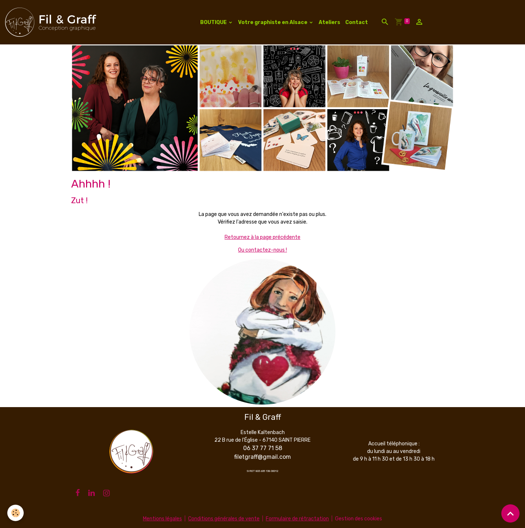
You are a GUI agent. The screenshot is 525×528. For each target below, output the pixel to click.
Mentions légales (162, 519)
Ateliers (329, 22)
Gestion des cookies (358, 519)
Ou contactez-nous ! (262, 250)
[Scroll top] (510, 513)
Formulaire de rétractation (297, 519)
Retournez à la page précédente (262, 237)
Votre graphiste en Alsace (273, 22)
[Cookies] (15, 513)
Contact (356, 22)
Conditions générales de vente (224, 519)
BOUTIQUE (214, 22)
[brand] (52, 22)
